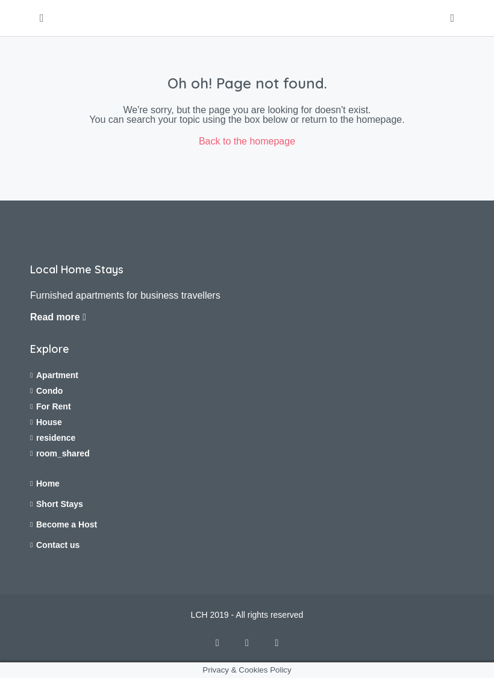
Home (48, 483)
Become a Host (66, 524)
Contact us (58, 545)
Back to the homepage (247, 141)
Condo (49, 391)
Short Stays (59, 504)
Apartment (57, 375)
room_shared (63, 453)
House (49, 422)
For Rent (53, 406)
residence (55, 438)
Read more (58, 317)
